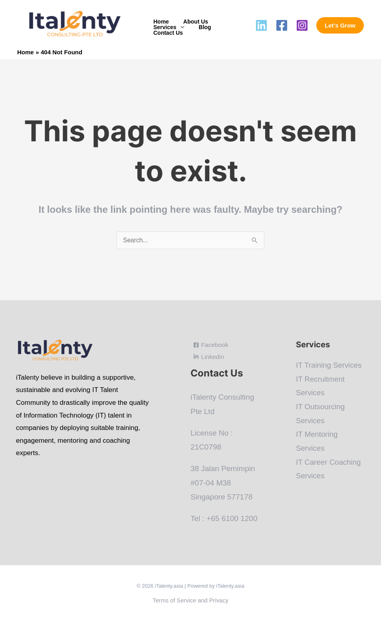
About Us (191, 21)
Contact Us (166, 33)
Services (163, 27)
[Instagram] (302, 25)
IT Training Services (329, 365)
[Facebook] (282, 25)
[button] (340, 25)
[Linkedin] (261, 25)
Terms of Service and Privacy (190, 600)
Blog (200, 27)
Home (159, 21)
